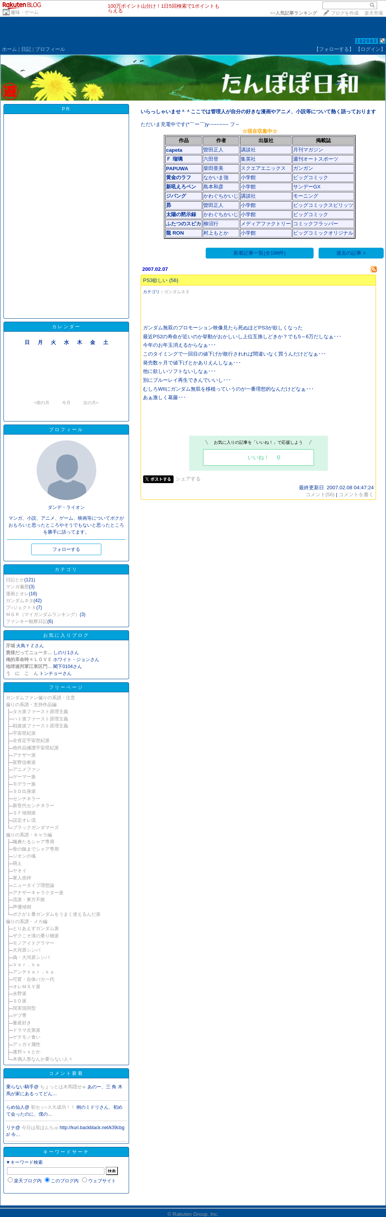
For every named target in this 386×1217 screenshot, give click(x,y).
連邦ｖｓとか (26, 1051)
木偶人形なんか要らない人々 (43, 1059)
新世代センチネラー (33, 805)
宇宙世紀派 (24, 733)
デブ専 (20, 1015)
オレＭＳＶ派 (26, 986)
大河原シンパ (26, 950)
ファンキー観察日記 (26, 621)
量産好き (22, 1023)
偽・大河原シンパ (31, 957)
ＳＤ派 (20, 1001)
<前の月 (41, 402)
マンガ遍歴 (17, 586)
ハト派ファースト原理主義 (40, 719)
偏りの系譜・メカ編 (26, 921)
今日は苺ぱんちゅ (41, 1127)
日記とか (15, 579)
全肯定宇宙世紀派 (31, 740)
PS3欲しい (155, 280)
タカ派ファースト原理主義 (40, 711)
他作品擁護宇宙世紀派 (36, 747)
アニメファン (26, 769)
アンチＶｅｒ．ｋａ (33, 972)
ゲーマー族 (24, 776)
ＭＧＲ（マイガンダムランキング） (43, 614)
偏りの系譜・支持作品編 (31, 704)
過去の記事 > (351, 253)
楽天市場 (373, 13)
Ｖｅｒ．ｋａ (26, 964)
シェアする (188, 479)
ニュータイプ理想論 (33, 885)
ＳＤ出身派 (24, 791)
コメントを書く (356, 494)
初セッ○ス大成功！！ (54, 1107)
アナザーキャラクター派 (38, 892)
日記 (26, 49)
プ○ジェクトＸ (21, 607)
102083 (366, 41)
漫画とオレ (17, 593)
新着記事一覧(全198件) (259, 253)
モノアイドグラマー (33, 943)
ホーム (9, 49)
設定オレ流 (24, 820)
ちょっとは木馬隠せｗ (63, 1086)
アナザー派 (24, 755)
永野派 (20, 993)
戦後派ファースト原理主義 (40, 726)
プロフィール (50, 49)
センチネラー (26, 798)
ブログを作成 (345, 13)
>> (293, 13)
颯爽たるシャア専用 (33, 841)
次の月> (90, 402)
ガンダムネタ (20, 600)
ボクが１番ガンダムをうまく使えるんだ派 (57, 914)
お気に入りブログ (66, 635)
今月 (66, 402)
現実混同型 (24, 1008)
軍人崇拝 (22, 878)
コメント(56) (320, 494)
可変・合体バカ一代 (33, 979)
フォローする (66, 549)
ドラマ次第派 (26, 1030)
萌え (17, 863)
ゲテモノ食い (26, 1037)
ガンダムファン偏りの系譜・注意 (40, 697)
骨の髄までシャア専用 (36, 849)
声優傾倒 (22, 907)
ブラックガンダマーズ (36, 827)
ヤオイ (20, 870)
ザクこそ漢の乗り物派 (36, 935)
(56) (173, 280)
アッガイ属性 (26, 1044)
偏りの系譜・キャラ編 (29, 835)
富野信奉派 (24, 762)
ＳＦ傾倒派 (24, 813)
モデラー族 (24, 784)
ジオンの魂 (24, 856)
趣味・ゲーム (25, 12)
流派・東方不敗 (29, 899)
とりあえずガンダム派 (36, 928)
